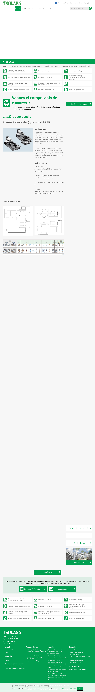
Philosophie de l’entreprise (76, 652)
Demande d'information (65, 3)
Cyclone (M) (73, 429)
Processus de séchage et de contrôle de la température (57, 670)
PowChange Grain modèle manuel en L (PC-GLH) (80, 407)
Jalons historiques (74, 654)
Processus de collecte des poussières (58, 658)
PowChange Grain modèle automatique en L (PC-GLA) (78, 390)
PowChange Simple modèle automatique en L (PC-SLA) (78, 347)
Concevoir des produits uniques (35, 655)
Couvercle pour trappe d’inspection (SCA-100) (77, 218)
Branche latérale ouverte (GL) (79, 173)
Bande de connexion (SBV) (78, 137)
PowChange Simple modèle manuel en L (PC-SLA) (78, 413)
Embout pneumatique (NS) (78, 441)
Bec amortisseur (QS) (76, 245)
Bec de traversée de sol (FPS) (78, 237)
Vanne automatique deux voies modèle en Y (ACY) (79, 314)
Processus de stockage (54, 655)
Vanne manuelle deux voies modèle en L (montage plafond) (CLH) (79, 301)
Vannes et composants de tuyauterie (57, 675)
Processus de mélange (54, 660)
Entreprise (31, 9)
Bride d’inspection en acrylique (79, 459)
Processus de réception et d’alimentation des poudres (55, 650)
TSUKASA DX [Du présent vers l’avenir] (15, 668)
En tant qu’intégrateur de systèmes (14, 663)
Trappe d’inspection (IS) (77, 184)
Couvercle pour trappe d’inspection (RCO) (77, 199)
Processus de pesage (53, 653)
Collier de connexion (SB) (77, 141)
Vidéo (79, 535)
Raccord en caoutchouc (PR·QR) (80, 451)
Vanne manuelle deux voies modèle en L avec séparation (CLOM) (78, 294)
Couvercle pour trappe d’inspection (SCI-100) (77, 213)
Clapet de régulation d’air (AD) (79, 268)
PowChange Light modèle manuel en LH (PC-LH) (80, 364)
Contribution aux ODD (75, 662)
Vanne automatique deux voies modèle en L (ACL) (79, 287)
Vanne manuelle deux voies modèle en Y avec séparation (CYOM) (78, 321)
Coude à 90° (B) (74, 437)
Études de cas (79, 543)
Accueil (7, 647)
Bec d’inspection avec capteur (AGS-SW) (79, 232)
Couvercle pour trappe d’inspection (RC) (77, 193)
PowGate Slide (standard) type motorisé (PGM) (79, 475)
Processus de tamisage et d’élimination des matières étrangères (58, 663)
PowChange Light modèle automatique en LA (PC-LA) (78, 359)
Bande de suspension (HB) (78, 130)
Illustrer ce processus (79, 104)
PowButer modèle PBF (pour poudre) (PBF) (78, 513)
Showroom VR (47, 9)
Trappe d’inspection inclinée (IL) (80, 188)
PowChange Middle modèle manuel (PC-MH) (78, 376)
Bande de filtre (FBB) (76, 134)
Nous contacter (78, 3)
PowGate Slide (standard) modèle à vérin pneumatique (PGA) (80, 469)
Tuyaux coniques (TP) (76, 126)
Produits (18, 9)
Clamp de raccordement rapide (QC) (79, 446)
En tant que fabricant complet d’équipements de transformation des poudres (36, 651)
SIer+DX (24, 9)
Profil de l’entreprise (75, 650)
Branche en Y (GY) (75, 176)
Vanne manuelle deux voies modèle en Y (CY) (78, 336)
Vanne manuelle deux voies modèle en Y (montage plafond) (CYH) (79, 329)
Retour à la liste (47, 572)
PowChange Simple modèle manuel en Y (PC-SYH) (78, 419)
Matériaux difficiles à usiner (55, 677)
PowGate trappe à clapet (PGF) (79, 491)
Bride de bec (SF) (75, 249)
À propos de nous (8, 9)
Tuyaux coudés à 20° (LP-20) (78, 165)
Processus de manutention (55, 673)
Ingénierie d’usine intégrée (34, 661)
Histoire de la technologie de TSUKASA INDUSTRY (80, 657)
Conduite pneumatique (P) (78, 433)
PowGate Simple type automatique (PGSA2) (76, 263)
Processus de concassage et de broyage (56, 666)
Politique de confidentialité (69, 688)
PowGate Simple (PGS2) (77, 259)
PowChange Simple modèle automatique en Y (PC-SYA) (78, 353)
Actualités (38, 9)
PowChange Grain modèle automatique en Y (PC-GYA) (78, 396)
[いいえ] (93, 687)
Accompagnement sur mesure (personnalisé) (34, 657)
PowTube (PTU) (74, 223)
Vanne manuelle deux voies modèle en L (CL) (78, 308)
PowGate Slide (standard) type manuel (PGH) (79, 481)
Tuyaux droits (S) (75, 122)
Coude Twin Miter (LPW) (77, 153)
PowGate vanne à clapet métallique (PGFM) (77, 501)
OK (80, 688)
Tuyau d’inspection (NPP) (78, 455)
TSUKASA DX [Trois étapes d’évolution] (15, 666)
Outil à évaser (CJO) (76, 282)
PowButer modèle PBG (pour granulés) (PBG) (78, 518)
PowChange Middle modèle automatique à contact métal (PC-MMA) (80, 383)
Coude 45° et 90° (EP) (76, 169)
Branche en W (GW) (76, 180)
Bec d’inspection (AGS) (77, 241)
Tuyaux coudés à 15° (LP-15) (78, 161)
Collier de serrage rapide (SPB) (79, 145)
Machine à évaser (75, 278)
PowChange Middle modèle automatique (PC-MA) (78, 370)
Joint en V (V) (74, 149)
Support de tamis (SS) (76, 227)
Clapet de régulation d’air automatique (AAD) (77, 273)
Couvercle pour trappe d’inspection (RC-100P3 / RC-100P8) (79, 206)
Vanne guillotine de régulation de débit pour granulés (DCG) (80, 254)
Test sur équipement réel (79, 528)
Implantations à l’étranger (76, 660)
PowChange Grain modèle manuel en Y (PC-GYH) (80, 402)
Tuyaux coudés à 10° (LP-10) (78, 157)
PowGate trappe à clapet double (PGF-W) (80, 496)
